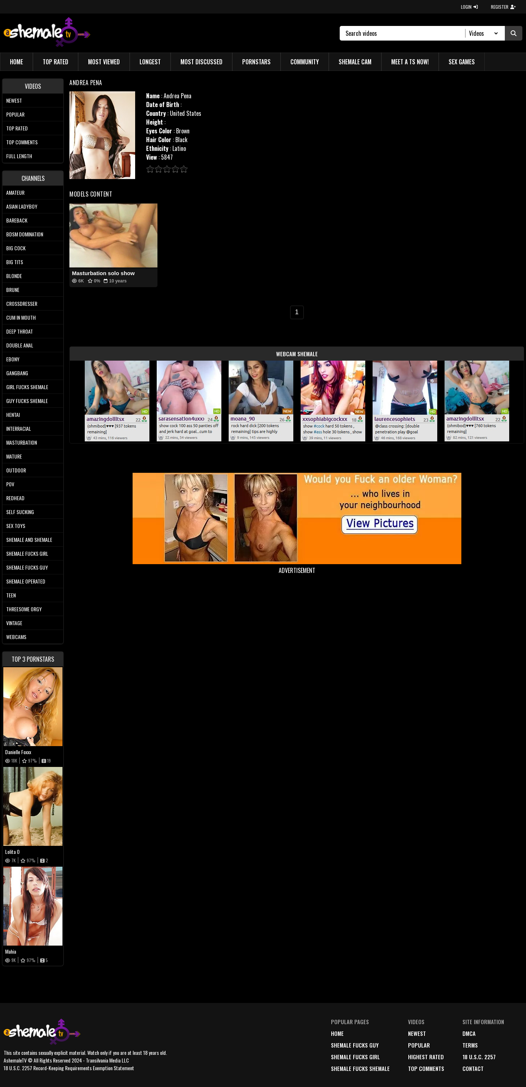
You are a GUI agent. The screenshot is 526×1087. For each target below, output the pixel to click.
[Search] (406, 33)
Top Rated (55, 61)
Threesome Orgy (24, 609)
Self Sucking (20, 512)
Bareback (16, 220)
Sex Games (462, 61)
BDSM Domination (24, 234)
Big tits (14, 262)
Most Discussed (201, 61)
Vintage (14, 623)
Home (16, 61)
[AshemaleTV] (47, 33)
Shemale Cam (355, 61)
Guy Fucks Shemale (27, 400)
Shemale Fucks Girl (27, 553)
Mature (14, 456)
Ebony (12, 359)
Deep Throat (19, 331)
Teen (11, 595)
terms (470, 1045)
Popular (15, 114)
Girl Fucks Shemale (27, 387)
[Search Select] (482, 33)
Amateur (15, 192)
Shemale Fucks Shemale (360, 1068)
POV (10, 484)
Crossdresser (21, 303)
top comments (426, 1068)
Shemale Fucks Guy (27, 567)
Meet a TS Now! (410, 61)
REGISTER (503, 7)
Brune (12, 289)
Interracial (18, 428)
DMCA (469, 1033)
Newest (14, 100)
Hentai (13, 414)
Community (304, 61)
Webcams (16, 637)
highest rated (426, 1057)
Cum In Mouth (21, 317)
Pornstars (256, 61)
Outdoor (16, 470)
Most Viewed (104, 61)
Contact (473, 1068)
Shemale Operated (25, 581)
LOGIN (469, 7)
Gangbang (17, 373)
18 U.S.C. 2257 (479, 1057)
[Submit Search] (513, 33)
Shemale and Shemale (29, 539)
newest (417, 1033)
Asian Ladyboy (21, 206)
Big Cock (16, 248)
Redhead (15, 498)
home (337, 1033)
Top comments (22, 142)
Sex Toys (15, 525)
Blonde (14, 276)
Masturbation (21, 442)
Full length (19, 156)
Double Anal (19, 345)
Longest (150, 61)
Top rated (17, 128)
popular (419, 1045)
